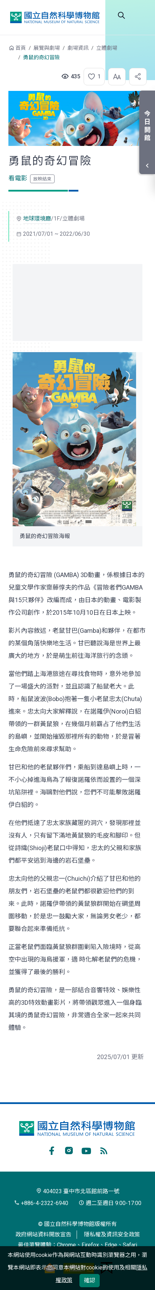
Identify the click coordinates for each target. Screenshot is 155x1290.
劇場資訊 (78, 48)
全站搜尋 (121, 15)
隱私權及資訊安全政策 (112, 1234)
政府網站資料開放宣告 (43, 1234)
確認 (89, 1280)
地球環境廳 (37, 218)
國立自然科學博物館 (55, 17)
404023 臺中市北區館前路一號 (77, 1191)
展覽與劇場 (47, 48)
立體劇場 (106, 48)
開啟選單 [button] (141, 15)
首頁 (20, 48)
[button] (92, 76)
